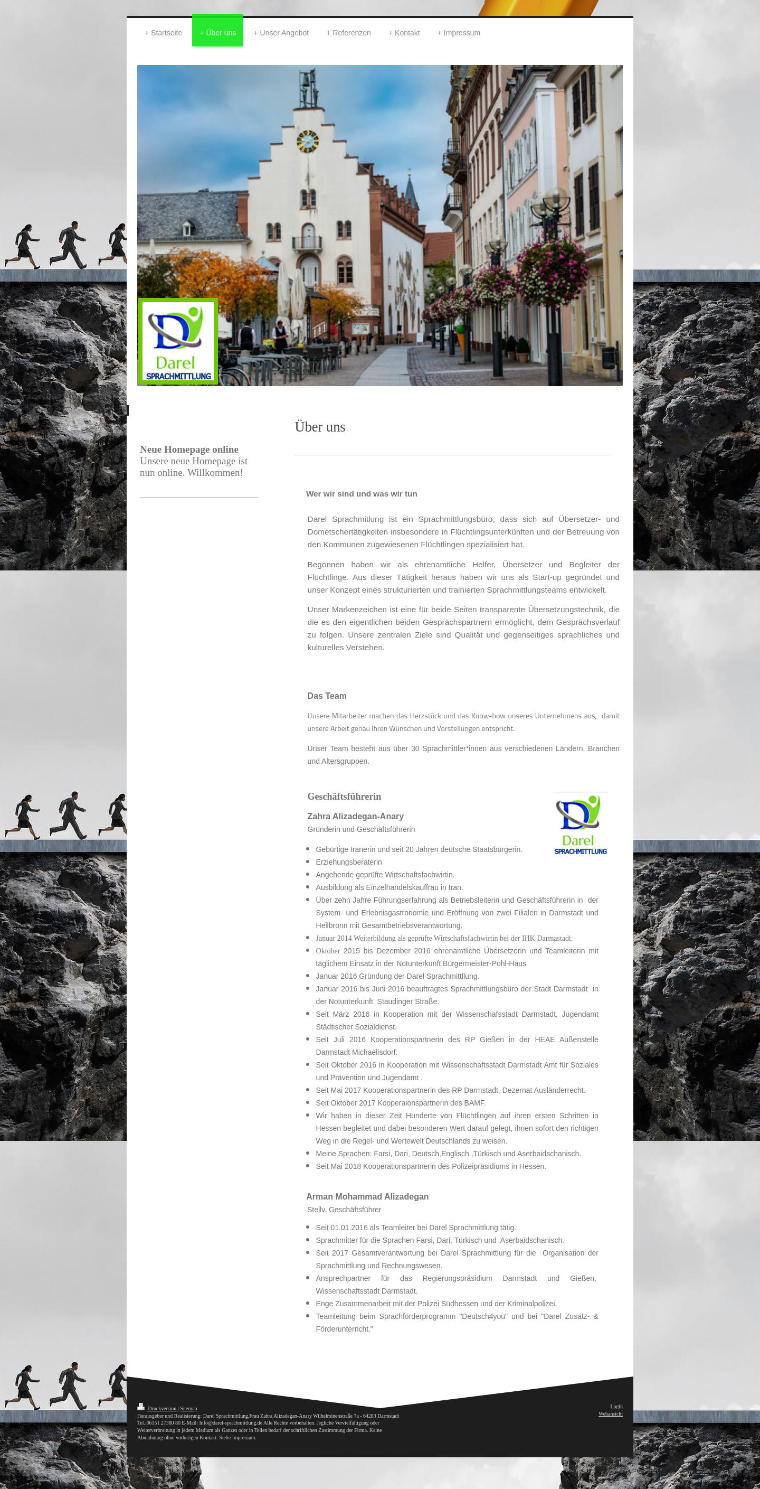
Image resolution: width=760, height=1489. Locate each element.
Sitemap (188, 1408)
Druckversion (157, 1408)
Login (616, 1406)
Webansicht (610, 1414)
